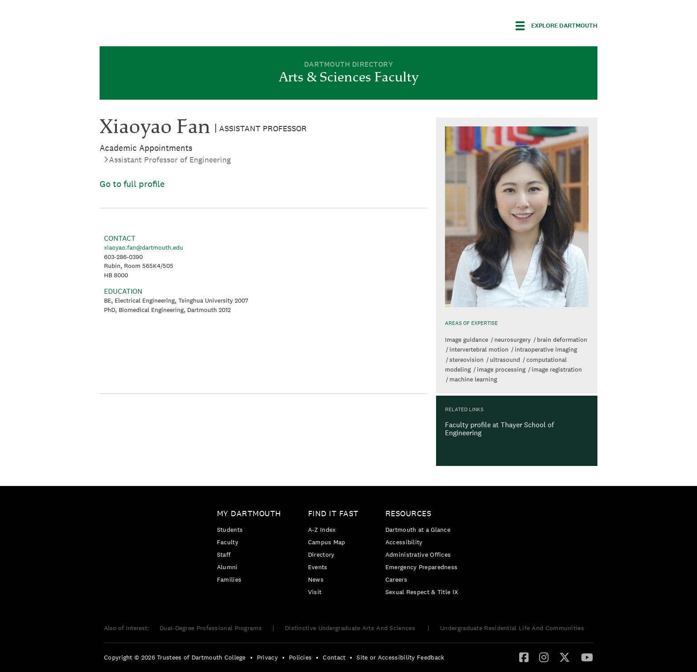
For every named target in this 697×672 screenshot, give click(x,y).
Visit (315, 592)
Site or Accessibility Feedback (400, 657)
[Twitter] (564, 657)
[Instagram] (544, 657)
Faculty (227, 542)
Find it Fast (333, 513)
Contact (334, 657)
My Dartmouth (249, 513)
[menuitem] (251, 548)
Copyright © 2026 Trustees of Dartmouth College (175, 657)
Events (318, 567)
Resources (408, 513)
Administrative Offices (418, 555)
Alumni (227, 567)
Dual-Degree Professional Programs (211, 628)
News (316, 579)
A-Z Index (322, 530)
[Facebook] (524, 657)
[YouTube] (587, 657)
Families (229, 579)
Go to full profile (132, 184)
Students (230, 530)
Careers (396, 579)
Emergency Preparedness (421, 567)
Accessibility (404, 542)
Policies (300, 657)
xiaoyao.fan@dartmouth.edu (143, 247)
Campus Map (326, 542)
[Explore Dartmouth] (556, 25)
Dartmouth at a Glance (417, 530)
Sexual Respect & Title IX (421, 592)
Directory (321, 555)
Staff (224, 555)
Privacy (267, 657)
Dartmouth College (170, 24)
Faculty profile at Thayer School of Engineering (499, 428)
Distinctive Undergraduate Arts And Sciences (351, 628)
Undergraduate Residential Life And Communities (512, 628)
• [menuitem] (251, 657)
